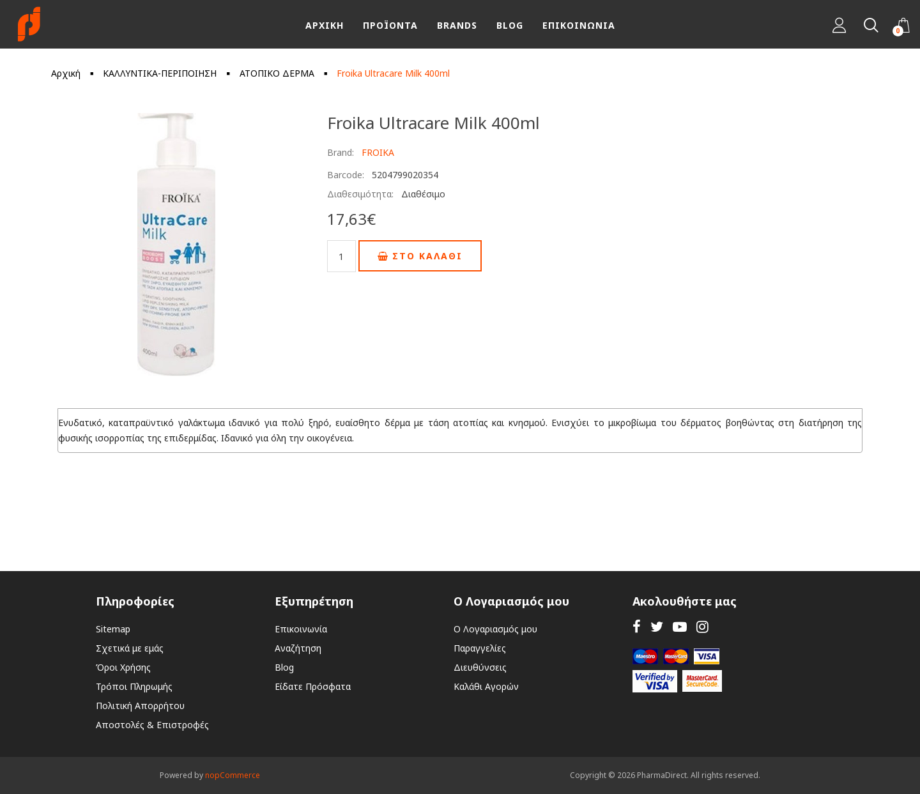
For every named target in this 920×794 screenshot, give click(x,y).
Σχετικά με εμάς (130, 648)
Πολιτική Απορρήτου (140, 705)
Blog (284, 667)
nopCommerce (232, 775)
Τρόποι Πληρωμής (134, 686)
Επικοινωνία (301, 629)
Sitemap (113, 629)
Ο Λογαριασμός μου (495, 629)
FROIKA (378, 152)
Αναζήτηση (298, 648)
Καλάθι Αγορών (486, 686)
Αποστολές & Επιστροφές (152, 725)
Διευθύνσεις (480, 667)
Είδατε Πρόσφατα (313, 686)
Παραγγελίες (480, 648)
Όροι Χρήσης (123, 667)
